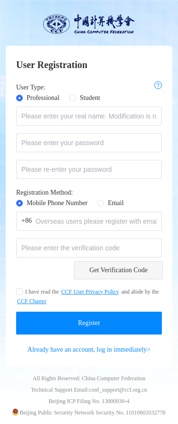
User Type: (30, 87)
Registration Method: (44, 192)
